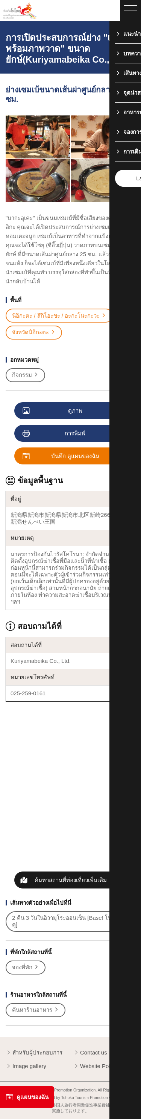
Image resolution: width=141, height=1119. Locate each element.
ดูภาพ (52, 411)
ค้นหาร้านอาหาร (35, 1010)
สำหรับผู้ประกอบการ (34, 1052)
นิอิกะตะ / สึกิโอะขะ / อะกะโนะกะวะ (59, 315)
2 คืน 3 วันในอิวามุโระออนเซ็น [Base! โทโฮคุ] (69, 921)
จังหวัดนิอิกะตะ (34, 332)
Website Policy (95, 1066)
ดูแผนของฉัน (27, 1097)
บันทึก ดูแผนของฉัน (61, 456)
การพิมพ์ (54, 433)
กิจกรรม (25, 375)
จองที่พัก (25, 967)
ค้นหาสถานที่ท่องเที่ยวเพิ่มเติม (71, 880)
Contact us (90, 1052)
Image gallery (26, 1066)
